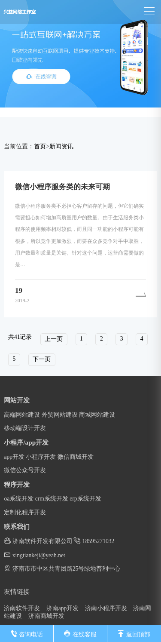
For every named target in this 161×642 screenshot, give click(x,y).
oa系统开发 (18, 498)
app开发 (14, 457)
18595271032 (94, 540)
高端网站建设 (22, 415)
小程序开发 (41, 457)
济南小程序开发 (106, 608)
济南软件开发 (22, 608)
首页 (40, 146)
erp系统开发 (85, 498)
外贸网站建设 (60, 415)
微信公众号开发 (25, 470)
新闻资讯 (61, 146)
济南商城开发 (46, 616)
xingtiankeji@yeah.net (34, 555)
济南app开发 (62, 608)
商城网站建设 (97, 415)
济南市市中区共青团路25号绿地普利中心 (62, 568)
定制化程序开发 (25, 512)
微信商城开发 (76, 457)
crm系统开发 (51, 498)
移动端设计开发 (25, 428)
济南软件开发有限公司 (38, 540)
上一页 (54, 339)
